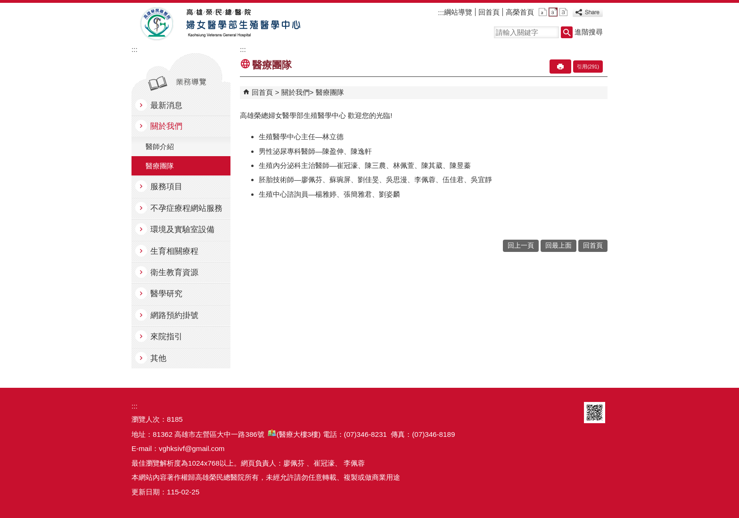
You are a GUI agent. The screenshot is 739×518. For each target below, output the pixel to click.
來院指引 (166, 336)
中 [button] (553, 12)
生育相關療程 (174, 251)
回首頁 (489, 12)
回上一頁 (521, 245)
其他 (158, 358)
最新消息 (166, 105)
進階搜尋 (589, 32)
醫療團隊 (160, 166)
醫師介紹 (160, 146)
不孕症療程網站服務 (186, 208)
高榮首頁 (520, 12)
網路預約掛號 (174, 315)
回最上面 (558, 245)
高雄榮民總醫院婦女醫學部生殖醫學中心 (217, 24)
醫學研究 (166, 293)
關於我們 (166, 126)
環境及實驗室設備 (182, 229)
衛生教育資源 (174, 272)
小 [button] (543, 12)
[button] (567, 32)
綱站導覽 (458, 12)
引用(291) (588, 66)
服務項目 (166, 186)
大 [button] (563, 12)
